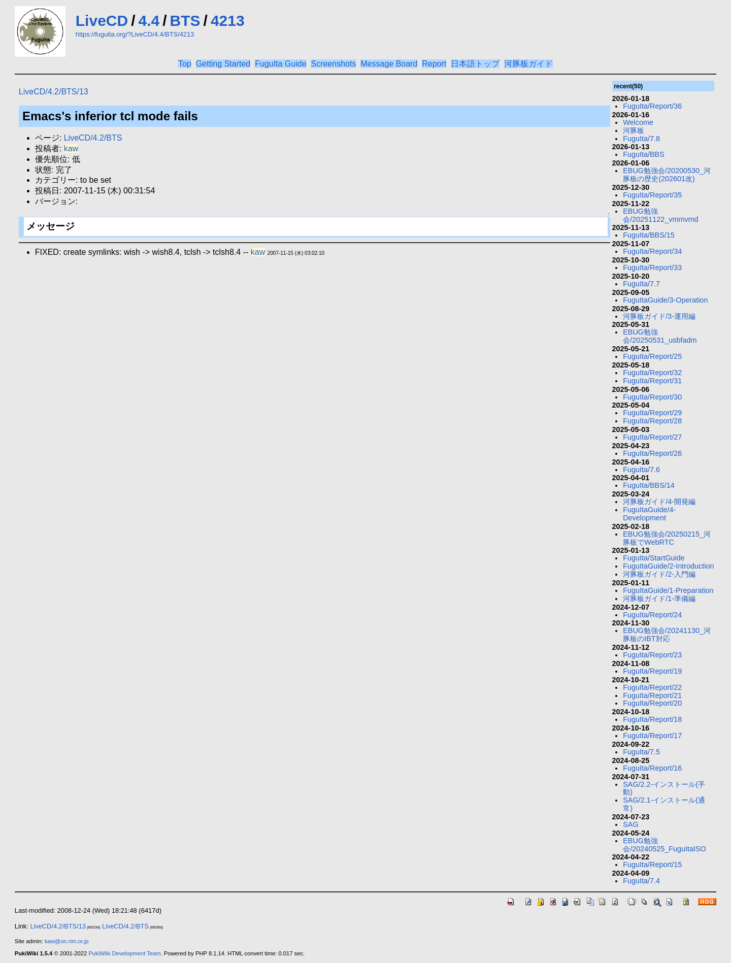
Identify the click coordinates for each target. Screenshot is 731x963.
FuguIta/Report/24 (652, 615)
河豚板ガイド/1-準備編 (659, 598)
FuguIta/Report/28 (652, 421)
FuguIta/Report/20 (652, 703)
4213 (228, 20)
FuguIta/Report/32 (652, 373)
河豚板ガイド (528, 63)
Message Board (388, 63)
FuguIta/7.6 (641, 470)
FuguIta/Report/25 (652, 356)
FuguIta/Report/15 (652, 864)
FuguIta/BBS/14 (649, 485)
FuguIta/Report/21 (652, 695)
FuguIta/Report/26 (652, 453)
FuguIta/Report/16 (652, 768)
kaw (71, 148)
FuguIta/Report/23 (652, 655)
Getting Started (223, 63)
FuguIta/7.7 (641, 284)
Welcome (638, 122)
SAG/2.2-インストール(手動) (664, 788)
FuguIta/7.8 (641, 139)
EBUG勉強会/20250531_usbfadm (659, 336)
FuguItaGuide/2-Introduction (668, 566)
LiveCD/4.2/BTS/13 (53, 91)
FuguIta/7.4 (641, 881)
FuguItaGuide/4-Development (649, 514)
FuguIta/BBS (643, 154)
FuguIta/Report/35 (652, 195)
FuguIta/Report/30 (652, 397)
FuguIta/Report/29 (652, 413)
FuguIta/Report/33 (652, 267)
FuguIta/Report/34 (652, 251)
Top (184, 63)
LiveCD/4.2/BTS (93, 138)
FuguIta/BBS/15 (649, 235)
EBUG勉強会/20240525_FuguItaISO (664, 845)
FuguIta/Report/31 (652, 381)
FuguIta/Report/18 (652, 719)
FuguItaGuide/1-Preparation (668, 590)
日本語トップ (475, 63)
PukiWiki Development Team (124, 953)
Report (434, 63)
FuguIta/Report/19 (652, 671)
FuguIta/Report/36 (652, 106)
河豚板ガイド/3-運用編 (659, 316)
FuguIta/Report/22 (652, 687)
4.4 (149, 20)
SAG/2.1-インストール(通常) (664, 804)
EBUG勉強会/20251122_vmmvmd (660, 215)
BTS (185, 20)
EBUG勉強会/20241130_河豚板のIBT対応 (667, 634)
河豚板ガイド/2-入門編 (659, 574)
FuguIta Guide (280, 63)
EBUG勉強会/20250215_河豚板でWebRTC (667, 538)
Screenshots (333, 63)
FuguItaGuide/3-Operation (665, 300)
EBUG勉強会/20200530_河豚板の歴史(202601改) (667, 175)
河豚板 (633, 130)
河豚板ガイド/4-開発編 (659, 501)
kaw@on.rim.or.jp (67, 941)
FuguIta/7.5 (641, 752)
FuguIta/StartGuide (654, 558)
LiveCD (102, 20)
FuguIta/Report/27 (652, 437)
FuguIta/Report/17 (652, 736)
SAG (630, 824)
